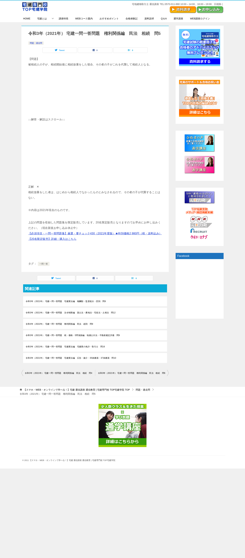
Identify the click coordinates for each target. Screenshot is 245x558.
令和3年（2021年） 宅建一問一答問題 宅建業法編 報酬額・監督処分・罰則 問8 (66, 301)
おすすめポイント (109, 18)
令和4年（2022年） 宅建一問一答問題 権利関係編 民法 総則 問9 (59, 324)
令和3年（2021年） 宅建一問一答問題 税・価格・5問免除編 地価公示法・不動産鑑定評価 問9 (73, 335)
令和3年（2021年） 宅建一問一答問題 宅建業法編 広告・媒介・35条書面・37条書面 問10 (71, 358)
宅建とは (42, 18)
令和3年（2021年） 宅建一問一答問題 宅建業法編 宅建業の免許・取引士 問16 (65, 346)
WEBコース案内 (84, 18)
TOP (77, 389)
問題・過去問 (36, 43)
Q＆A (164, 18)
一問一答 (43, 264)
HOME (26, 18)
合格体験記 (132, 18)
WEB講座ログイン (200, 18)
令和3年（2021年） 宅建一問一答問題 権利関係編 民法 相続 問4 (58, 373)
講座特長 (63, 18)
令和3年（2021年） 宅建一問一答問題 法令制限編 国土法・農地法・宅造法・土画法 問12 (70, 312)
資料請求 (149, 18)
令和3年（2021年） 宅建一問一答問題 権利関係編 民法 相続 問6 (131, 373)
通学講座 (178, 18)
